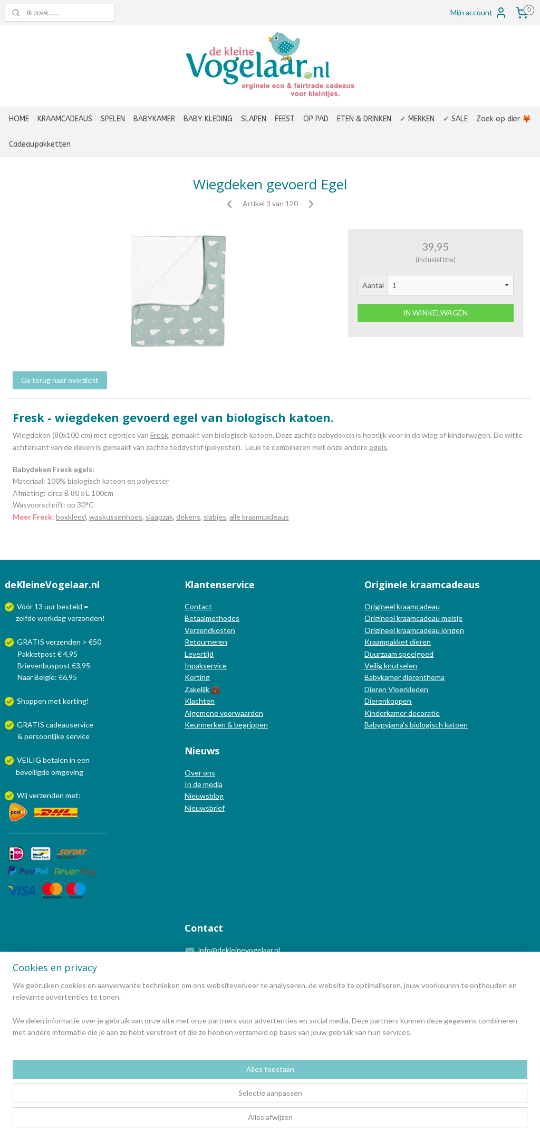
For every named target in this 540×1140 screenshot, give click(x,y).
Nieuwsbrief (205, 807)
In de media (204, 784)
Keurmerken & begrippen (226, 724)
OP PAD (316, 118)
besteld (69, 606)
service (77, 736)
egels (378, 447)
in (72, 759)
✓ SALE (455, 118)
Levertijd (199, 653)
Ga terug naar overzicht (60, 380)
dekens (188, 516)
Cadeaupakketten (40, 144)
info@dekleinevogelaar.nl (239, 949)
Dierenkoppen (387, 700)
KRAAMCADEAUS (64, 118)
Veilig (374, 665)
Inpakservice (206, 665)
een (83, 759)
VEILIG (30, 759)
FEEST (285, 118)
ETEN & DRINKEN (364, 118)
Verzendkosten (210, 630)
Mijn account (478, 12)
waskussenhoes (115, 516)
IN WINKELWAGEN (435, 312)
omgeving (67, 772)
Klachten (200, 700)
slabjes (215, 516)
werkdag (51, 618)
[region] (200, 1098)
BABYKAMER (154, 118)
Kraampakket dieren (397, 641)
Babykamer (382, 677)
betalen (55, 759)
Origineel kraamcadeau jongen (414, 630)
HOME (19, 118)
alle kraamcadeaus (259, 516)
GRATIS (31, 724)
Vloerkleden (407, 689)
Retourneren (206, 641)
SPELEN (113, 118)
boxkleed (71, 516)
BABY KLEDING (208, 118)
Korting (197, 677)
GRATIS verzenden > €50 (59, 641)
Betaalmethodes (212, 618)
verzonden (85, 618)
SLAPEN (253, 118)
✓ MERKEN (417, 118)
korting (74, 700)
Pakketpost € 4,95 (42, 653)
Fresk (159, 434)
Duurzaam (381, 653)
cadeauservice (69, 724)
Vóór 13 (30, 606)
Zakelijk (197, 689)
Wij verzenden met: (49, 795)
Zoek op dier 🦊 (503, 118)
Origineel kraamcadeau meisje (413, 618)
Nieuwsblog (204, 795)
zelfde (26, 618)
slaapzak (159, 516)
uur (49, 606)
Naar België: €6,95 (47, 677)
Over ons (200, 772)
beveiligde (33, 772)
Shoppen (31, 700)
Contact (198, 606)
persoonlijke (44, 736)
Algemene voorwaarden (224, 712)
